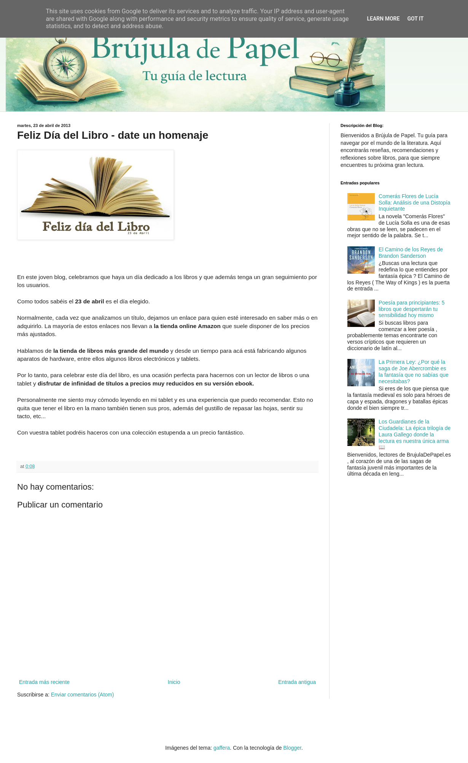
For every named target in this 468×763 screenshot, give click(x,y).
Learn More (383, 19)
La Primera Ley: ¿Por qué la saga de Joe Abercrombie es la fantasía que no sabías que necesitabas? (414, 371)
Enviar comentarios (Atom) (82, 695)
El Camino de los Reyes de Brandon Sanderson (411, 252)
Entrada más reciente (44, 682)
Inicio (174, 682)
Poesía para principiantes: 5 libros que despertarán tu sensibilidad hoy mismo (412, 309)
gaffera (221, 748)
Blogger (292, 748)
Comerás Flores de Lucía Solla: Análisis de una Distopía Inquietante (414, 202)
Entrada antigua (297, 682)
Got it (415, 19)
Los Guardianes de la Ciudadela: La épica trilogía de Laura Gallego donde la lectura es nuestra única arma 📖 (414, 434)
